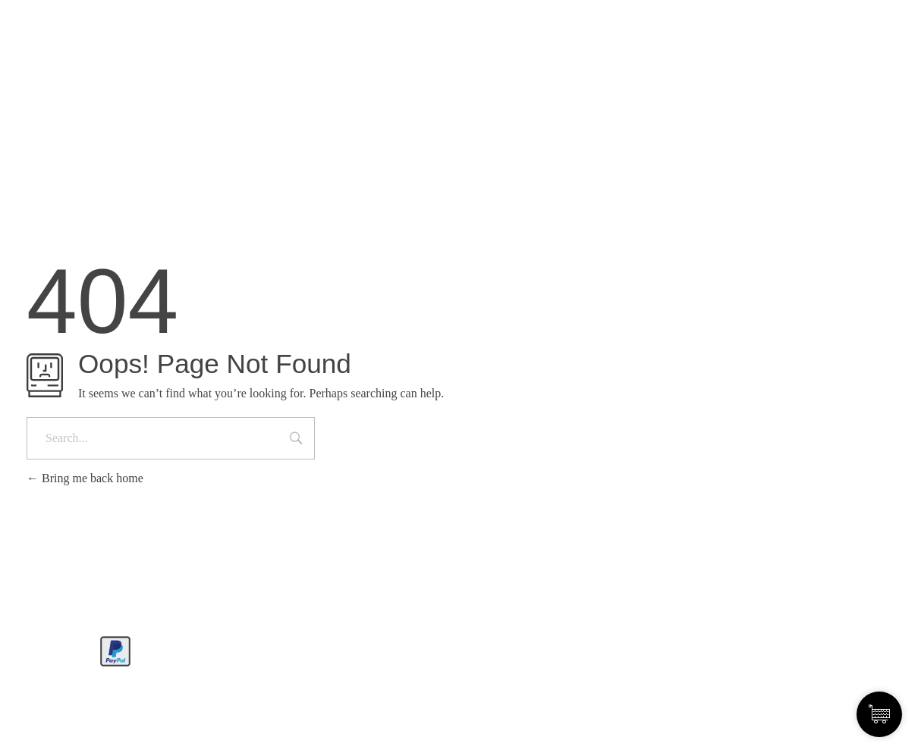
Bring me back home (85, 478)
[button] (33, 722)
